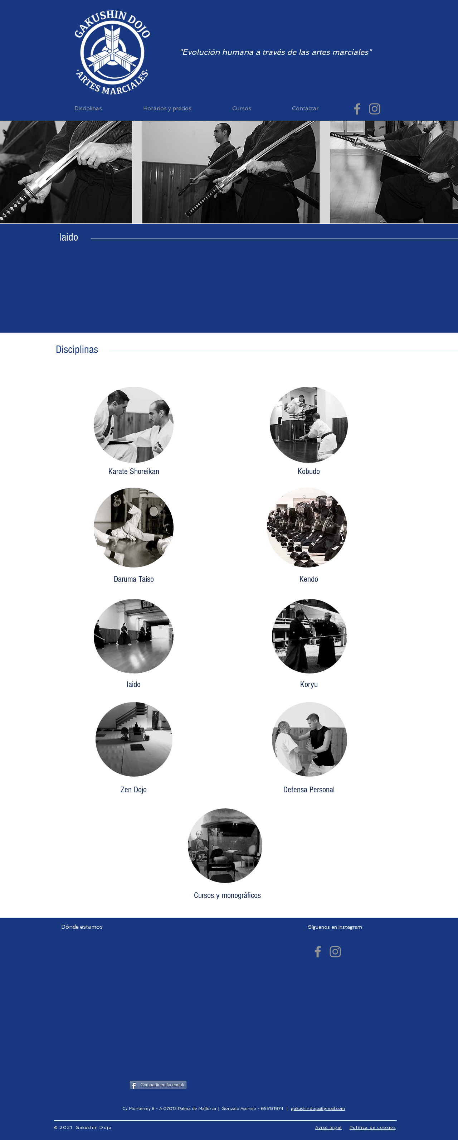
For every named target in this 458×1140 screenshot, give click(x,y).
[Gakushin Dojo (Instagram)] (374, 108)
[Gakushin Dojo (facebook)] (357, 108)
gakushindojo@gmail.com (318, 1108)
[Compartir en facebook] (158, 1085)
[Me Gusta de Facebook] (236, 1085)
